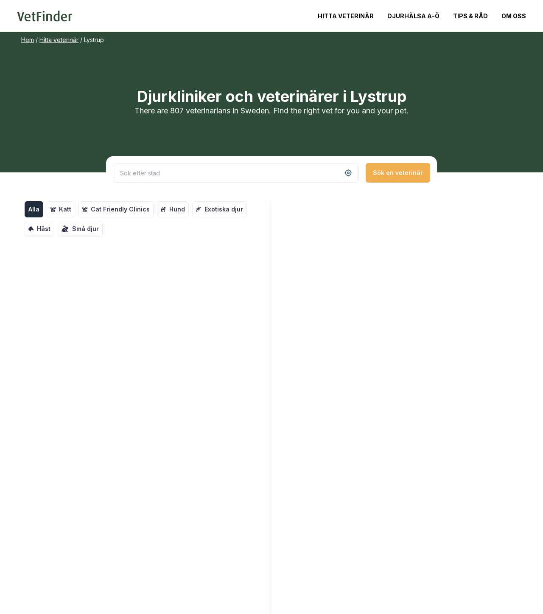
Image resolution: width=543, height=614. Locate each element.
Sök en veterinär (398, 172)
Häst (39, 228)
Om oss (513, 16)
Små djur (80, 229)
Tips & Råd (470, 16)
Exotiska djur (219, 209)
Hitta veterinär (346, 16)
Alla (33, 209)
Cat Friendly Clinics (116, 209)
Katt (60, 209)
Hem (27, 39)
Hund (173, 209)
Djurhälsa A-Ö (413, 16)
